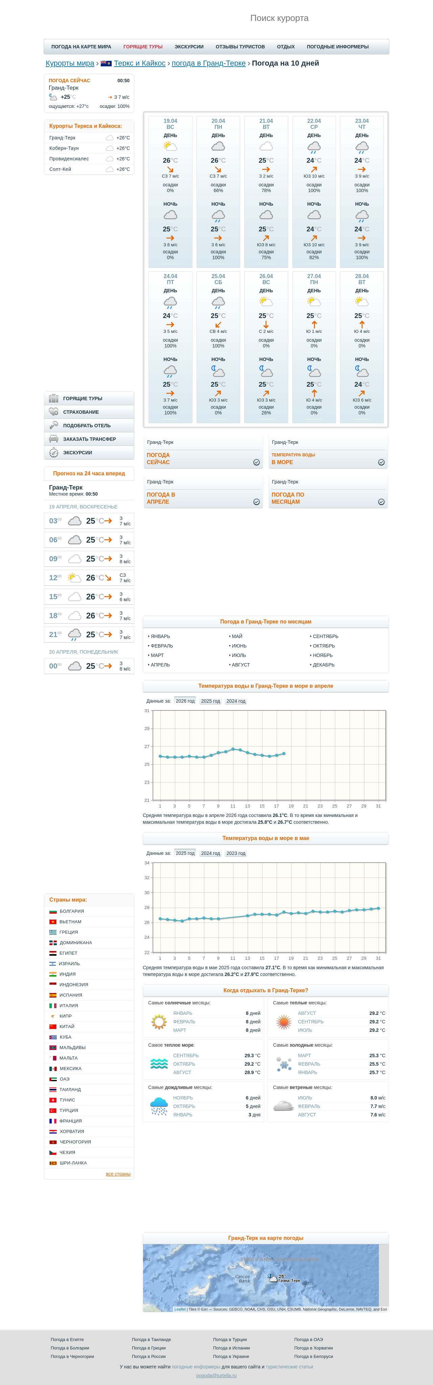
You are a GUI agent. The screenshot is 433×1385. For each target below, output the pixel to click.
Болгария (72, 911)
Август (307, 1013)
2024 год (236, 701)
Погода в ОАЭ (308, 1339)
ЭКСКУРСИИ (189, 46)
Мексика (71, 1068)
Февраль (184, 1021)
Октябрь (184, 1064)
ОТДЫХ (286, 46)
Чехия (67, 1152)
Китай (67, 1026)
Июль (305, 1030)
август (241, 664)
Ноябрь (183, 1097)
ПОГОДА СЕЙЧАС (69, 80)
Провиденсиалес (69, 158)
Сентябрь (311, 1021)
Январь (182, 1013)
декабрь (324, 664)
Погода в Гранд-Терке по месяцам (266, 622)
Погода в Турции (230, 1339)
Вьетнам (71, 921)
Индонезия (74, 984)
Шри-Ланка (73, 1162)
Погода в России (149, 1356)
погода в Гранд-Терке (209, 63)
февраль (162, 646)
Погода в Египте (67, 1339)
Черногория (75, 1141)
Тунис (67, 1100)
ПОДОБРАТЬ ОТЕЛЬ (87, 425)
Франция (71, 1120)
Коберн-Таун (64, 148)
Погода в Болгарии (70, 1347)
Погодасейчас (158, 458)
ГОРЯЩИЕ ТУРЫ (143, 46)
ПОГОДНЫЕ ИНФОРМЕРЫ (338, 46)
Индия (68, 974)
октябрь (324, 646)
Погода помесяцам (288, 498)
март (157, 655)
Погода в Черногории (72, 1356)
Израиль (69, 963)
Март (179, 1030)
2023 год (236, 853)
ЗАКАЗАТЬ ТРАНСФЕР (89, 439)
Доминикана (76, 942)
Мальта (69, 1058)
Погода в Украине (231, 1356)
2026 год (185, 701)
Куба (65, 1037)
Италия (69, 1005)
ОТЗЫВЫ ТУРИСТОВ (240, 46)
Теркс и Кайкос (140, 63)
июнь (239, 646)
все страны (118, 1174)
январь (160, 636)
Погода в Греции (149, 1347)
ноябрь (323, 655)
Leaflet (180, 1309)
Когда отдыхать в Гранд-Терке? (266, 990)
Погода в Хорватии (313, 1347)
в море (293, 459)
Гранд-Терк (62, 137)
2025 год (210, 701)
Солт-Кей (60, 169)
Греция (69, 932)
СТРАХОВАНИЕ (81, 412)
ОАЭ (65, 1079)
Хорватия (72, 1131)
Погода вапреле (161, 498)
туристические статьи (289, 1366)
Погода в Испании (231, 1347)
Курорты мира (70, 63)
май (237, 636)
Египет (68, 953)
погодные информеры (196, 1366)
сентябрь (326, 636)
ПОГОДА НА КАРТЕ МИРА (81, 46)
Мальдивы (73, 1047)
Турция (69, 1110)
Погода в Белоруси (313, 1356)
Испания (71, 995)
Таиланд (70, 1089)
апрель (160, 664)
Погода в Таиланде (151, 1339)
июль (239, 655)
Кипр (66, 1016)
